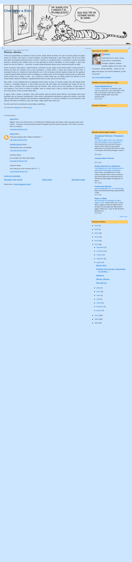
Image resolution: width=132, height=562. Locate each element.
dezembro (100, 247)
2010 (97, 315)
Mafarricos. (100, 275)
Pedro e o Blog (101, 198)
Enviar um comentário (12, 176)
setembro (100, 259)
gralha (12, 134)
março (99, 303)
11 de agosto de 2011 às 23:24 (19, 171)
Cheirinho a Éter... (19, 11)
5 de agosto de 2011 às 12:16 (18, 129)
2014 (97, 233)
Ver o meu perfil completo (101, 77)
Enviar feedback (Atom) (22, 184)
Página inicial (47, 180)
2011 (97, 244)
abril (98, 299)
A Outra (97, 88)
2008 (97, 323)
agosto (99, 262)
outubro (100, 255)
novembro (100, 251)
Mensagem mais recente (13, 180)
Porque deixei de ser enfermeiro (107, 166)
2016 (97, 226)
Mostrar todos (123, 216)
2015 (97, 229)
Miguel (107, 54)
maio (99, 295)
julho (99, 288)
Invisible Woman (16, 144)
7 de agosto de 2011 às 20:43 (18, 150)
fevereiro (100, 307)
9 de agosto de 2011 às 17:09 (18, 161)
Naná (12, 119)
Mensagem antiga (78, 180)
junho (99, 292)
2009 (97, 319)
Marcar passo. (101, 265)
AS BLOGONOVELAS (103, 86)
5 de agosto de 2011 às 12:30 (18, 140)
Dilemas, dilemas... (103, 279)
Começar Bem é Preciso (104, 158)
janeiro (99, 310)
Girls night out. (101, 283)
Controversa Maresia (103, 186)
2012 (97, 241)
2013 (97, 237)
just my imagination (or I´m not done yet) (109, 188)
